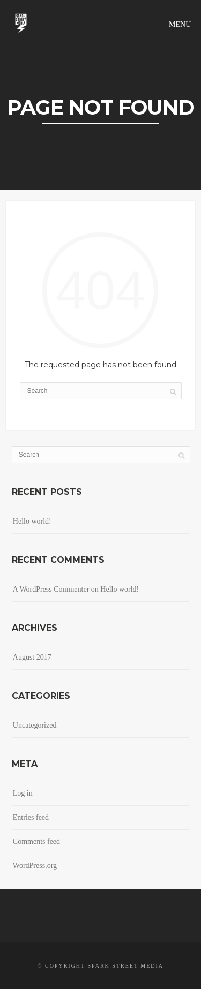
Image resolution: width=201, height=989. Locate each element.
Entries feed (31, 817)
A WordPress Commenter (51, 589)
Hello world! (32, 521)
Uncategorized (35, 725)
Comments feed (36, 841)
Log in (23, 793)
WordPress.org (35, 866)
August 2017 (32, 657)
